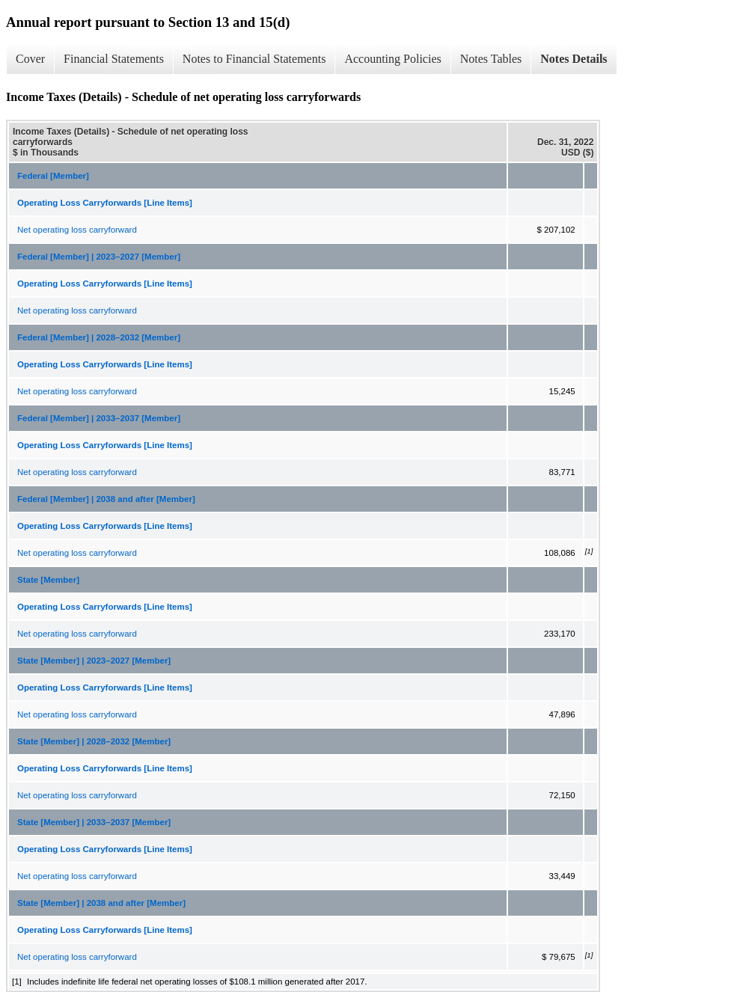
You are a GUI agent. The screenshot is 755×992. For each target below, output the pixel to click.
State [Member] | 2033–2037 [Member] (94, 822)
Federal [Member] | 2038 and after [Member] (106, 499)
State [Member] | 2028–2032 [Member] (94, 741)
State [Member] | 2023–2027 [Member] (94, 660)
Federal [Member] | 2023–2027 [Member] (98, 256)
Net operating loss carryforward (77, 229)
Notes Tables (491, 58)
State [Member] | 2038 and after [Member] (101, 902)
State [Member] (48, 579)
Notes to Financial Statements (254, 58)
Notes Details (573, 58)
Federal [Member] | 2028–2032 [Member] (98, 337)
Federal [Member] (53, 175)
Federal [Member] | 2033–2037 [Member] (98, 418)
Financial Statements (114, 58)
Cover (30, 58)
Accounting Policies (392, 58)
